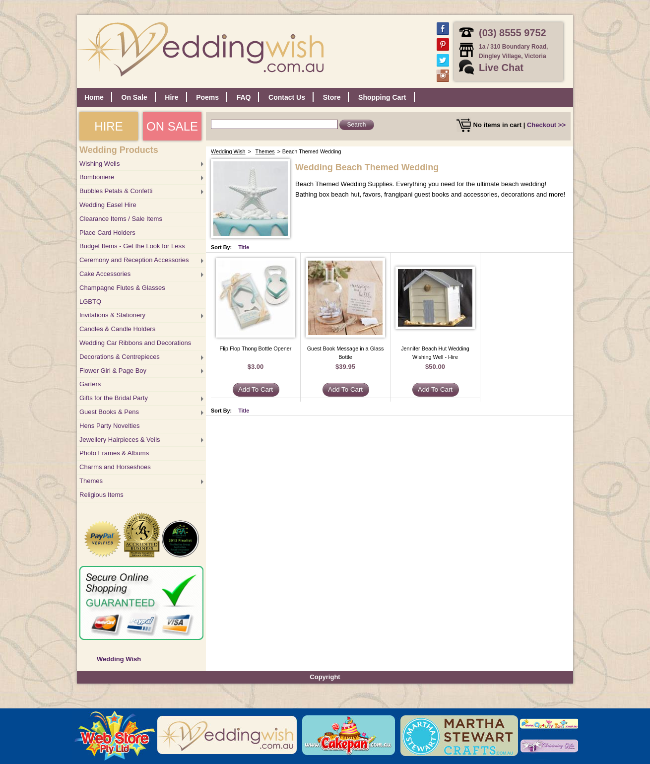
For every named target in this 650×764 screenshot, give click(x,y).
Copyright (325, 677)
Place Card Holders (107, 232)
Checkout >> (546, 125)
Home (94, 97)
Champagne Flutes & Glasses (122, 287)
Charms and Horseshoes (115, 467)
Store (332, 97)
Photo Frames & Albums (114, 453)
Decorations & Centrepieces (119, 356)
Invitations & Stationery (112, 315)
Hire (171, 97)
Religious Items (101, 494)
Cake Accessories (104, 274)
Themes (91, 481)
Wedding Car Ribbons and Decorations (135, 343)
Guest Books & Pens (109, 412)
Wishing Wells (99, 163)
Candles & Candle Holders (117, 329)
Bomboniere (96, 177)
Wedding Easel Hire (107, 204)
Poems (207, 97)
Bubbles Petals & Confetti (115, 191)
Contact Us (286, 97)
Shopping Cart (382, 97)
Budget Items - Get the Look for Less (132, 246)
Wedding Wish (119, 659)
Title (243, 247)
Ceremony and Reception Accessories (134, 260)
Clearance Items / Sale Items (120, 218)
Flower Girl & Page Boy (112, 370)
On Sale (134, 97)
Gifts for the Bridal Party (113, 398)
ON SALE (172, 126)
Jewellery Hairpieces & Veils (119, 439)
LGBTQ (90, 301)
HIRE (108, 126)
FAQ (244, 97)
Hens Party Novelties (109, 425)
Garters (90, 384)
